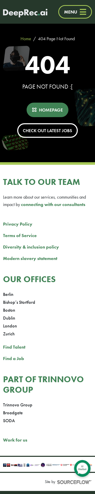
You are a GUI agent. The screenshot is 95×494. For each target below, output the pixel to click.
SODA (9, 420)
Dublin (9, 318)
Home (26, 39)
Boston (9, 310)
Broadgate (13, 413)
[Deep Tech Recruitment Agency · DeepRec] (20, 11)
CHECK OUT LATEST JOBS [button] (47, 130)
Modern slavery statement (30, 258)
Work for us (15, 440)
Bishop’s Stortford (19, 302)
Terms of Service (20, 235)
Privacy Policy (17, 224)
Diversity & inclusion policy (31, 247)
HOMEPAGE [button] (51, 110)
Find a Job (13, 358)
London (10, 326)
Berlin (8, 294)
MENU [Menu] (75, 12)
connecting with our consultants (53, 204)
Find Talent (14, 347)
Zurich (9, 334)
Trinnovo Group (17, 405)
